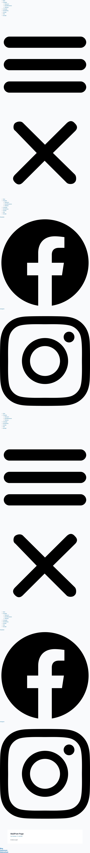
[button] (45, 108)
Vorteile (4, 12)
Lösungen (5, 9)
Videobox (6, 7)
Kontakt (4, 15)
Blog (1, 848)
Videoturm (6, 4)
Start (4, 0)
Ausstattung (5, 10)
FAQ (4, 14)
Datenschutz (4, 852)
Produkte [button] (5, 2)
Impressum (4, 850)
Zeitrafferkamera (8, 5)
